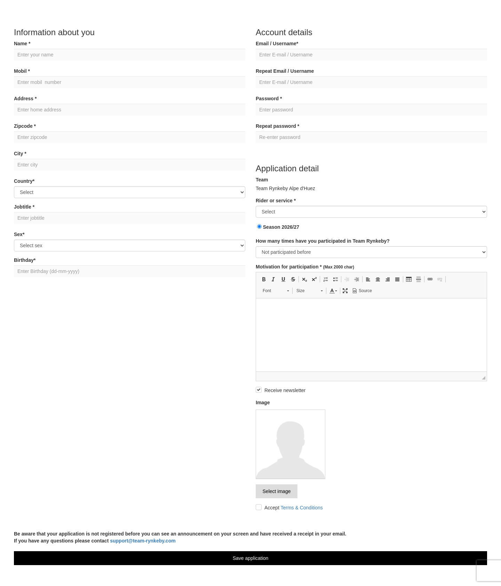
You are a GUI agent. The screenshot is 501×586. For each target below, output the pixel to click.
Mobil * (22, 71)
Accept (293, 507)
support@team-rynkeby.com (142, 541)
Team (262, 179)
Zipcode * (25, 126)
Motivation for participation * (305, 266)
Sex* (19, 234)
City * (20, 153)
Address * (25, 98)
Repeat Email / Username (285, 71)
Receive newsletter (284, 390)
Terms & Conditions (301, 507)
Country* (24, 181)
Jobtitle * (24, 207)
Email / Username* (277, 43)
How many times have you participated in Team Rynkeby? (323, 241)
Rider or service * (276, 200)
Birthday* (24, 260)
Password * (269, 98)
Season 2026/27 (278, 227)
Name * (22, 43)
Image (263, 402)
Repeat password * (277, 126)
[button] (264, 279)
